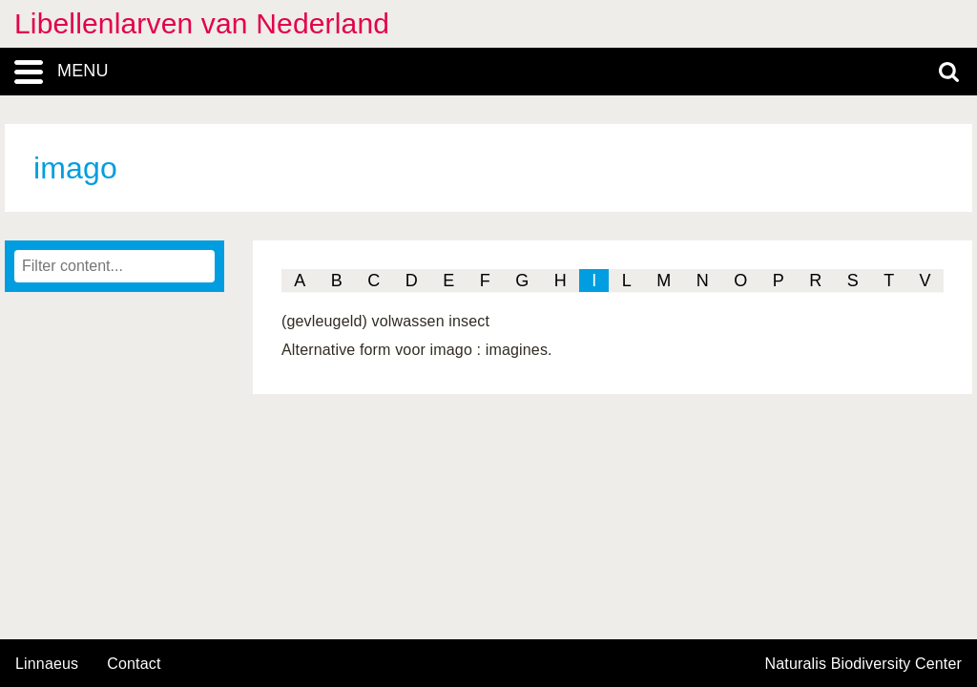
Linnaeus (46, 664)
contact (133, 664)
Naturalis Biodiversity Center (864, 664)
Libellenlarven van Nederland (201, 23)
